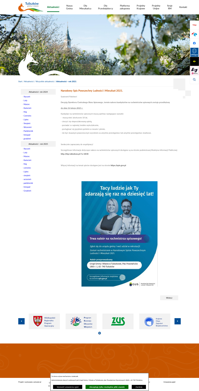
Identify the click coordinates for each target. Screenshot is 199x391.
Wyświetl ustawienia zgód (68, 387)
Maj (25, 112)
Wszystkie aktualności (45, 81)
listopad (27, 135)
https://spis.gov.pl (118, 165)
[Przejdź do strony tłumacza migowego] (194, 34)
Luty (25, 100)
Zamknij (139, 387)
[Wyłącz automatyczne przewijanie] (99, 333)
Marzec (27, 104)
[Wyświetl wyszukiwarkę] (194, 43)
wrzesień (27, 179)
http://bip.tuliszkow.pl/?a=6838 (74, 154)
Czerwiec (27, 115)
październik (28, 183)
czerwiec (27, 168)
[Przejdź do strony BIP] (194, 52)
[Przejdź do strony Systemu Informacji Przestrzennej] (194, 79)
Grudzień (27, 191)
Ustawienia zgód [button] (169, 382)
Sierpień (27, 123)
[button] (119, 286)
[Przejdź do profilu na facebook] (194, 70)
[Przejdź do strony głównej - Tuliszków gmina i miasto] (30, 8)
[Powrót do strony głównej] (20, 81)
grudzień (27, 138)
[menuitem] (53, 7)
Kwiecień (27, 108)
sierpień (27, 175)
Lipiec (26, 119)
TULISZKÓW (99, 360)
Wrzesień (27, 127)
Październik (28, 131)
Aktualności (29, 81)
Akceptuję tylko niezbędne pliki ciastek (107, 387)
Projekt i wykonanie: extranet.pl (29, 382)
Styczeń (27, 96)
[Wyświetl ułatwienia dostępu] (194, 25)
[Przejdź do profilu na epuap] (194, 61)
